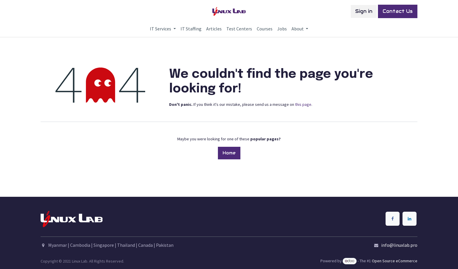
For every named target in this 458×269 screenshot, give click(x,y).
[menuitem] (163, 29)
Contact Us (398, 11)
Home (229, 153)
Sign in (363, 11)
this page (303, 104)
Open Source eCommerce (394, 260)
